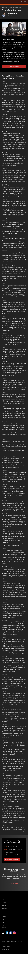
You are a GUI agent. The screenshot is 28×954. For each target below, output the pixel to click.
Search (22, 2)
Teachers (4, 914)
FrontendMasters (9, 2)
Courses (4, 902)
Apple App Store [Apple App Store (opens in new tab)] (6, 937)
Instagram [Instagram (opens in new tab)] (14, 932)
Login (3, 925)
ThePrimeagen (12, 13)
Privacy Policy (5, 949)
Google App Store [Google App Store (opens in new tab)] (17, 937)
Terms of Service (19, 948)
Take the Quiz (13, 883)
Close (25, 2)
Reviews (4, 916)
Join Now (4, 927)
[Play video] (14, 29)
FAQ (3, 922)
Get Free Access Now (14, 66)
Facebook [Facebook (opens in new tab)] (10, 932)
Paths (3, 900)
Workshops (4, 908)
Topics (3, 911)
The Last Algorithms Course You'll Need (11, 7)
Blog (3, 919)
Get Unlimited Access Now (11, 859)
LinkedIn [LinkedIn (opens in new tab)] (7, 932)
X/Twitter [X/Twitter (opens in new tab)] (3, 932)
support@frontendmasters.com (14, 941)
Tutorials (4, 905)
